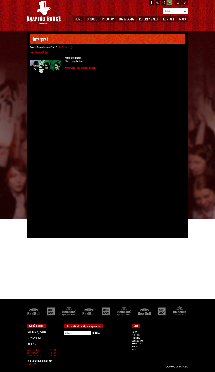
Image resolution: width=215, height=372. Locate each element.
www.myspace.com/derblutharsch (80, 67)
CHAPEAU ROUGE (44, 12)
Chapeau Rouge (36, 47)
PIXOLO (183, 366)
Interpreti (47, 47)
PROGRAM (108, 19)
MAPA (182, 19)
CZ (178, 2)
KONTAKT (168, 19)
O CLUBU (92, 19)
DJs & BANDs (126, 19)
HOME (78, 19)
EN (185, 2)
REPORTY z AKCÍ (148, 19)
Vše (52, 47)
